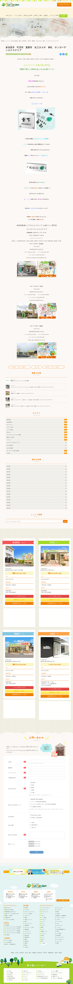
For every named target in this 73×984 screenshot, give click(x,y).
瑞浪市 (60, 946)
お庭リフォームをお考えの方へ (12, 907)
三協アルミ (26, 965)
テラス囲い (59, 927)
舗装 (26, 933)
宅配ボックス (44, 925)
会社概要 (53, 0)
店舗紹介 (47, 9)
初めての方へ (8, 9)
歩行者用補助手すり (61, 923)
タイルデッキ (28, 927)
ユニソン (25, 970)
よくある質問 (8, 936)
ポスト (58, 917)
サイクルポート (60, 933)
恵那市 (12, 946)
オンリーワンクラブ (57, 967)
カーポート (27, 903)
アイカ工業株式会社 (43, 972)
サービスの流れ (17, 9)
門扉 (58, 925)
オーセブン (26, 974)
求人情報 (59, 0)
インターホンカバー (45, 901)
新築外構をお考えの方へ (10, 905)
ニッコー (25, 972)
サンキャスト (41, 967)
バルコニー (43, 927)
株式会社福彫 (11, 972)
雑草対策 (27, 923)
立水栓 (58, 907)
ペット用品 (43, 911)
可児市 (16, 946)
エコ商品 (43, 937)
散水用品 (59, 929)
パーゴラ (59, 921)
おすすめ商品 (24, 48)
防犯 (26, 939)
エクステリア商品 (55, 9)
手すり (42, 933)
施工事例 (65, 9)
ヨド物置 (10, 967)
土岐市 (56, 946)
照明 (58, 937)
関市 (30, 946)
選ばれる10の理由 (28, 9)
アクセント (43, 913)
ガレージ (43, 919)
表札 (29, 48)
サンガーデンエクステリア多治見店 (13, 921)
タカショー (26, 968)
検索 (65, 515)
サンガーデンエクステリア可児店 (12, 923)
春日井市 (39, 946)
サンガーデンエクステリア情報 (12, 48)
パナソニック (41, 968)
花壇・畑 (26, 935)
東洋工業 (10, 970)
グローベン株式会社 (57, 972)
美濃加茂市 (51, 946)
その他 (26, 941)
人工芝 (58, 913)
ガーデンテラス (60, 931)
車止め (42, 929)
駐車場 (26, 901)
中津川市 (45, 946)
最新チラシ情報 (38, 9)
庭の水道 (27, 929)
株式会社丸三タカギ (43, 970)
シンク (42, 923)
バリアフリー (28, 925)
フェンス (43, 915)
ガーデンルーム (28, 917)
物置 (26, 911)
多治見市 (21, 946)
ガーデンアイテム (61, 911)
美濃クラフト (56, 970)
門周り (26, 937)
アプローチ (27, 909)
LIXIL (9, 965)
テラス (42, 917)
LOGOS (10, 974)
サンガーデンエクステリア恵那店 (12, 925)
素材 (42, 921)
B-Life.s (10, 968)
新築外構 (27, 931)
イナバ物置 (55, 965)
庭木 (26, 915)
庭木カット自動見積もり (10, 938)
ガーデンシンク (44, 903)
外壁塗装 (27, 919)
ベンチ (42, 931)
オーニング (59, 935)
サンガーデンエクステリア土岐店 (12, 927)
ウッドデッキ (60, 915)
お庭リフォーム (28, 913)
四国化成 (55, 968)
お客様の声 (7, 911)
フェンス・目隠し (29, 907)
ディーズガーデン (27, 967)
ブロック (43, 909)
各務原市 (34, 946)
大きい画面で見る (63, 894)
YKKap (39, 965)
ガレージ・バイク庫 (29, 921)
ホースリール (60, 901)
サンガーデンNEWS (9, 913)
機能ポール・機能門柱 (61, 909)
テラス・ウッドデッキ (30, 905)
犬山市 (26, 946)
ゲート (42, 907)
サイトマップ (65, 0)
